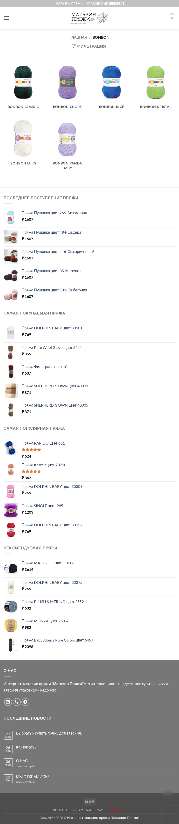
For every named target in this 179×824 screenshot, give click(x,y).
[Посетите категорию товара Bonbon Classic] (23, 88)
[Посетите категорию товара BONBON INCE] (111, 88)
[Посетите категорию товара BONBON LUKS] (23, 147)
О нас (78, 810)
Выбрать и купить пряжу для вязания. (49, 733)
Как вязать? (26, 747)
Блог (90, 810)
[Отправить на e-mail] (8, 702)
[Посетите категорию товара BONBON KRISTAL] (156, 88)
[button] (6, 18)
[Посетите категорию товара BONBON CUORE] (67, 88)
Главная (78, 37)
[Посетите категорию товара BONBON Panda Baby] (67, 147)
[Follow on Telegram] (25, 702)
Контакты (61, 810)
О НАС (22, 760)
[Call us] (17, 702)
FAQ (100, 810)
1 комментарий (29, 766)
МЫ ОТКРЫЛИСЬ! (32, 776)
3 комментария (34, 781)
